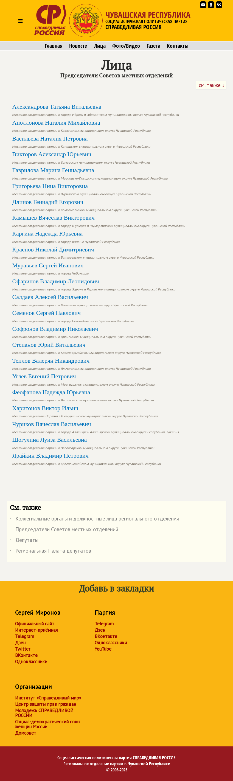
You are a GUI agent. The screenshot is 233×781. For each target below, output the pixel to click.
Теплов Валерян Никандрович (81, 364)
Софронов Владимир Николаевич (81, 332)
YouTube (103, 648)
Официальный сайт (34, 623)
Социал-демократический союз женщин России (47, 724)
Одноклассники (31, 661)
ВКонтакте (26, 655)
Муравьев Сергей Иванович (50, 268)
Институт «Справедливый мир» (48, 697)
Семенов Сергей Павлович (73, 316)
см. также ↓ (211, 85)
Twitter (22, 648)
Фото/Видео (126, 46)
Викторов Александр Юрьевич (81, 157)
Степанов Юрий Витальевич (86, 348)
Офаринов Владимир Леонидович (94, 284)
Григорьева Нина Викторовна (81, 189)
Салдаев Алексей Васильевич (80, 300)
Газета (153, 46)
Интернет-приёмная (36, 630)
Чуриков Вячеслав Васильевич (95, 427)
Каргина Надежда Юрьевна (66, 236)
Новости (78, 46)
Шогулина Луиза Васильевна (83, 443)
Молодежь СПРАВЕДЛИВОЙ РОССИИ (44, 713)
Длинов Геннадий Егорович (85, 205)
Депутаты (24, 541)
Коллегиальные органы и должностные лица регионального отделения (94, 519)
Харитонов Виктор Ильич (85, 411)
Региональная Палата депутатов (50, 551)
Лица (100, 46)
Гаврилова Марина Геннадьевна (90, 173)
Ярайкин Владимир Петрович (86, 459)
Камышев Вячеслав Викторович (98, 221)
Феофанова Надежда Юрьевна (83, 395)
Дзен (20, 642)
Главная (54, 46)
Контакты (178, 46)
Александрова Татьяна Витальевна (95, 110)
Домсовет (25, 732)
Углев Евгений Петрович (83, 379)
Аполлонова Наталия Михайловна (81, 126)
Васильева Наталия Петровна (81, 142)
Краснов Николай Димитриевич (83, 252)
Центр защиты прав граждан (45, 704)
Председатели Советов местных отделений (64, 530)
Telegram (24, 636)
